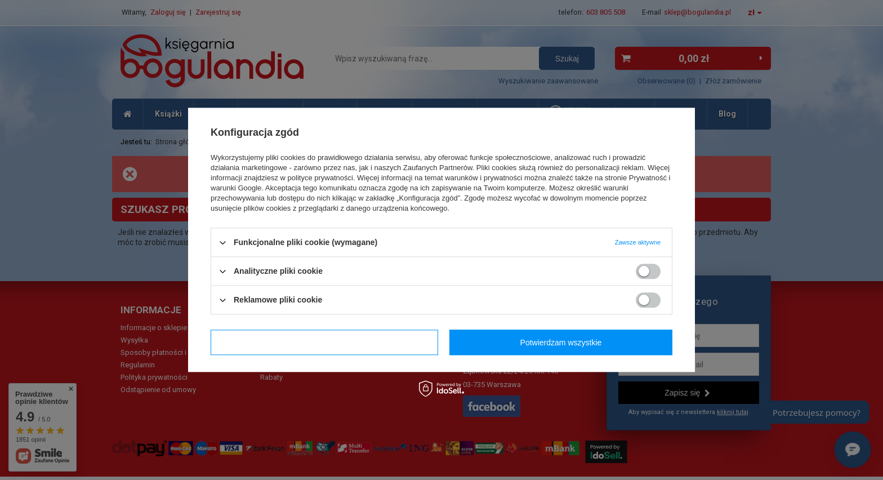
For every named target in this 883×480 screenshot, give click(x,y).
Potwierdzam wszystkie (561, 342)
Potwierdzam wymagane (325, 342)
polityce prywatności (320, 178)
